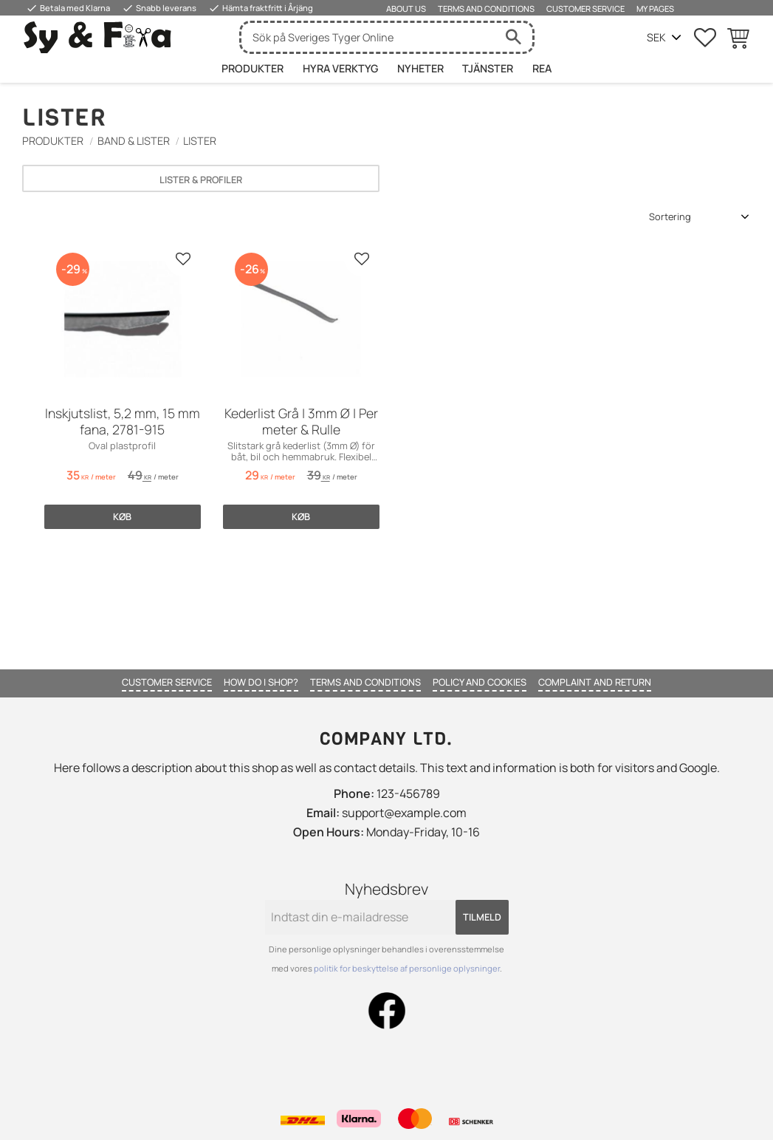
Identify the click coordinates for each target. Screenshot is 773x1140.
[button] (705, 38)
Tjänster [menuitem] (487, 68)
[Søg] (513, 37)
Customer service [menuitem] (585, 8)
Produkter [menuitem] (252, 68)
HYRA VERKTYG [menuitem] (340, 68)
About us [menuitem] (406, 8)
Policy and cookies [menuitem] (479, 682)
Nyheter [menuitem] (420, 68)
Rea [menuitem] (542, 68)
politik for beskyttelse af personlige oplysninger (407, 968)
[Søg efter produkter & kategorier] (368, 37)
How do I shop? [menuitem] (261, 682)
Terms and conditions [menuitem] (486, 8)
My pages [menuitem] (655, 8)
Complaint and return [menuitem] (594, 682)
